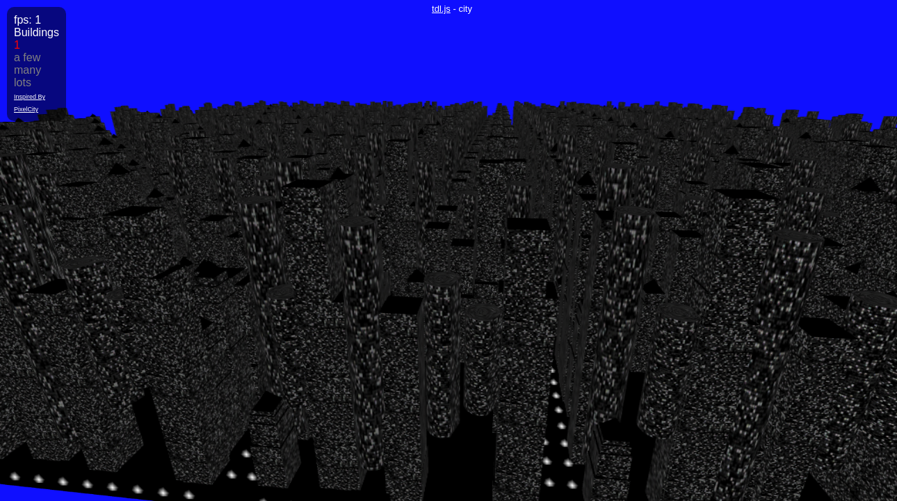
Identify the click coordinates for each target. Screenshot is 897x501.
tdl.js (441, 8)
